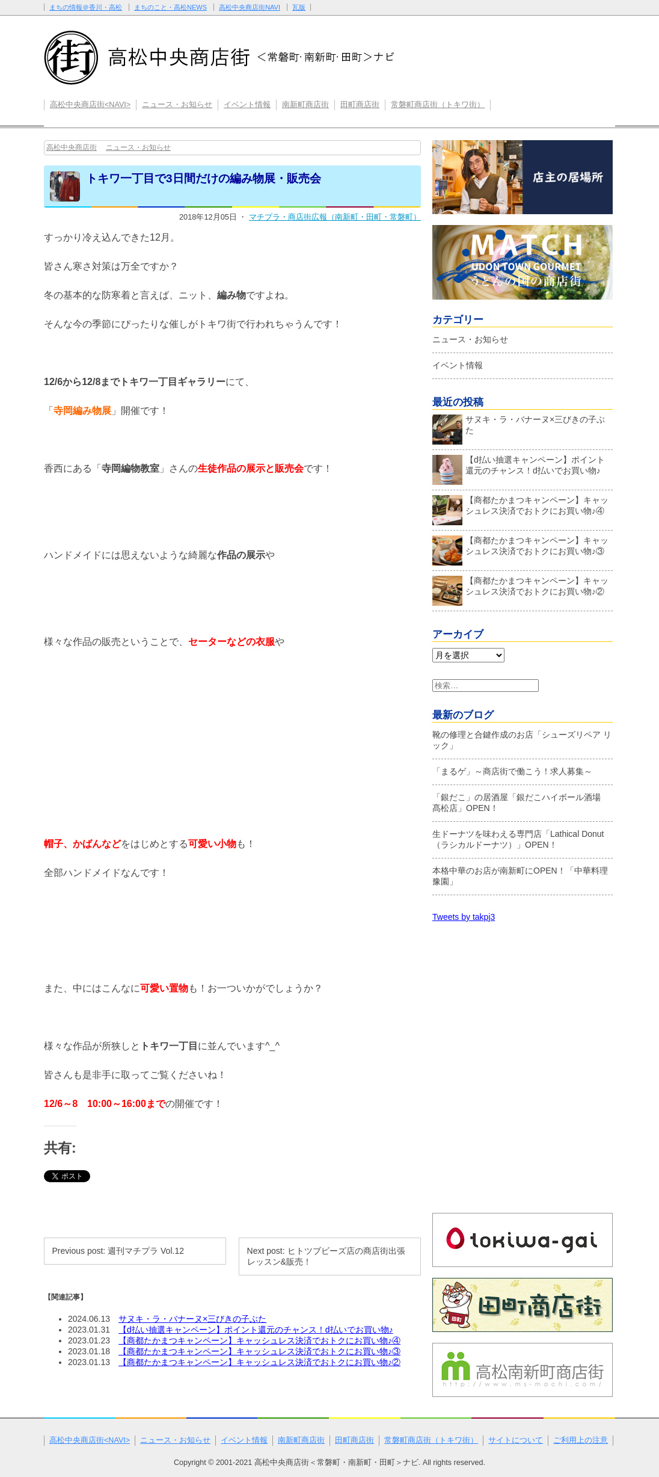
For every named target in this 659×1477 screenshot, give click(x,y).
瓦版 (298, 7)
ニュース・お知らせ (177, 104)
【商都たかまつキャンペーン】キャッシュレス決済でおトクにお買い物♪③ (259, 1351)
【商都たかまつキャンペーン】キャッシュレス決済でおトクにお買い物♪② (259, 1362)
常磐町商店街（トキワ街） (438, 104)
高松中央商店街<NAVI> (90, 104)
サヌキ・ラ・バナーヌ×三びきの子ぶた (192, 1319)
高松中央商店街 (71, 147)
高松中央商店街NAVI (249, 7)
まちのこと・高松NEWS (170, 7)
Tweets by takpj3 (463, 917)
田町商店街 (359, 104)
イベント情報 (247, 104)
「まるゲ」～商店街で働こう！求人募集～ (512, 771)
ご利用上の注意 (580, 1440)
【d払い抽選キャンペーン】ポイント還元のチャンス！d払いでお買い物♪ (255, 1329)
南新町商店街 (305, 104)
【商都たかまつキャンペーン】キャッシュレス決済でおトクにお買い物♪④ (259, 1340)
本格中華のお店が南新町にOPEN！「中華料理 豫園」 (520, 876)
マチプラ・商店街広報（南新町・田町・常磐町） (335, 216)
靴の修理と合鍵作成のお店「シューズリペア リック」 (521, 740)
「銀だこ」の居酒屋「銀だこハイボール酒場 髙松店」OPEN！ (520, 802)
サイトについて (515, 1440)
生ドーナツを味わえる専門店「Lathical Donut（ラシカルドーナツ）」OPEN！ (518, 839)
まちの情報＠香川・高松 (85, 7)
